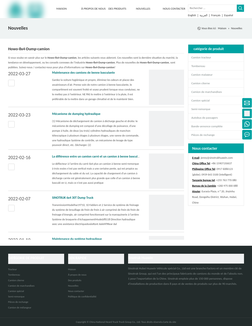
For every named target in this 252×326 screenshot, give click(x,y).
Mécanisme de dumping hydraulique (76, 114)
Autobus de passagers (204, 117)
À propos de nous (77, 274)
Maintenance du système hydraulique (77, 239)
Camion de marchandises (206, 92)
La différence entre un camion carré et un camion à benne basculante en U (101, 156)
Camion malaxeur (202, 74)
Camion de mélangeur (19, 307)
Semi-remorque (200, 109)
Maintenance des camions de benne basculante (83, 72)
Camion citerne (200, 83)
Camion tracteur (201, 57)
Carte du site (169, 321)
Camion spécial (200, 100)
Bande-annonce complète (207, 126)
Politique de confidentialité (82, 296)
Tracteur (12, 269)
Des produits (75, 280)
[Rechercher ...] (212, 8)
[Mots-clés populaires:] (240, 8)
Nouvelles (73, 285)
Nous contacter (76, 291)
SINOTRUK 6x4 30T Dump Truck (73, 198)
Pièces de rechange (203, 135)
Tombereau (198, 66)
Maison (72, 269)
